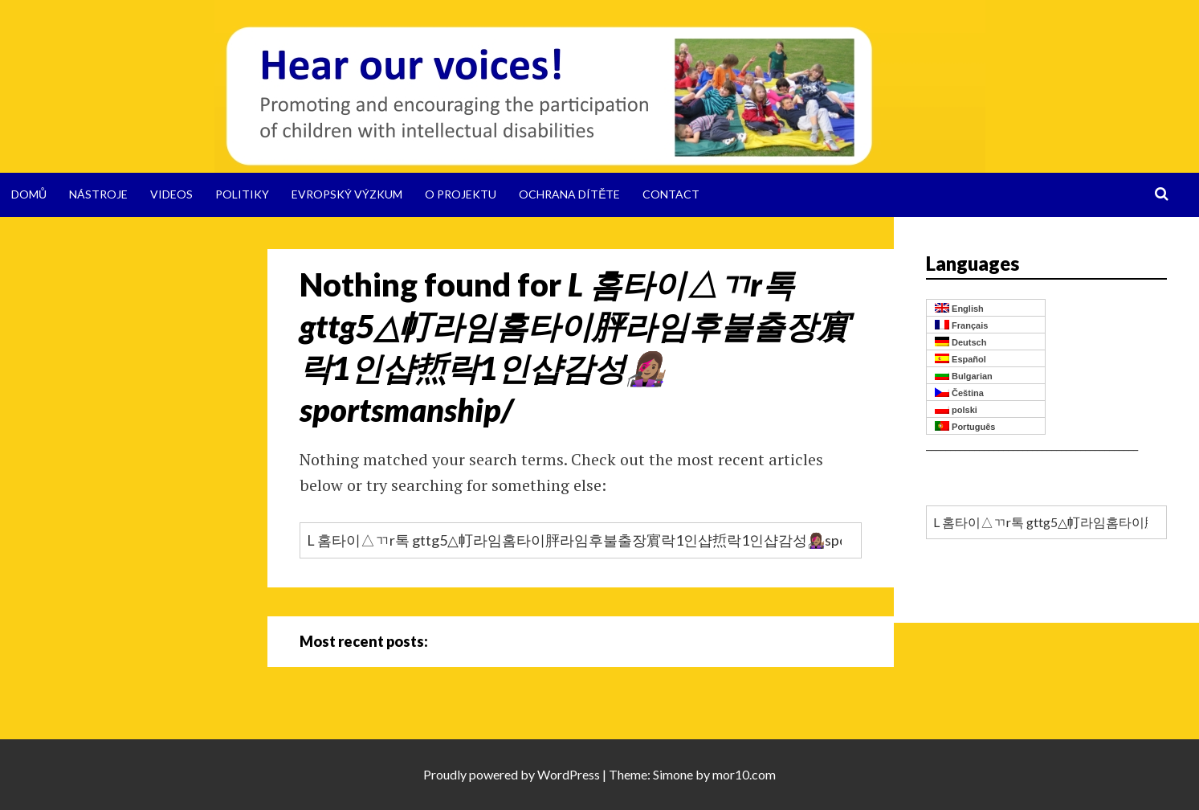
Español (960, 359)
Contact (670, 194)
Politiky (242, 194)
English (959, 308)
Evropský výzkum (347, 194)
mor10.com (744, 774)
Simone (673, 774)
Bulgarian (964, 375)
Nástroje (98, 194)
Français (961, 325)
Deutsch (960, 342)
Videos (171, 194)
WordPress (568, 774)
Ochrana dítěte (569, 194)
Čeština (959, 392)
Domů (29, 194)
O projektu (460, 194)
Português (965, 426)
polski (956, 409)
